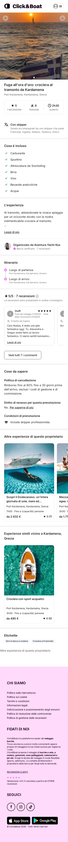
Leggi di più (11, 232)
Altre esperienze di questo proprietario (25, 650)
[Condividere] (62, 18)
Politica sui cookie (17, 696)
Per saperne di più (21, 407)
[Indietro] (5, 18)
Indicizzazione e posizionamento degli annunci (33, 709)
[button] (34, 77)
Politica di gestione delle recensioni (26, 717)
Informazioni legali (17, 705)
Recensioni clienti (17, 772)
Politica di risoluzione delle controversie (29, 713)
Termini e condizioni (18, 701)
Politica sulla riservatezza (21, 692)
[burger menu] (58, 6)
